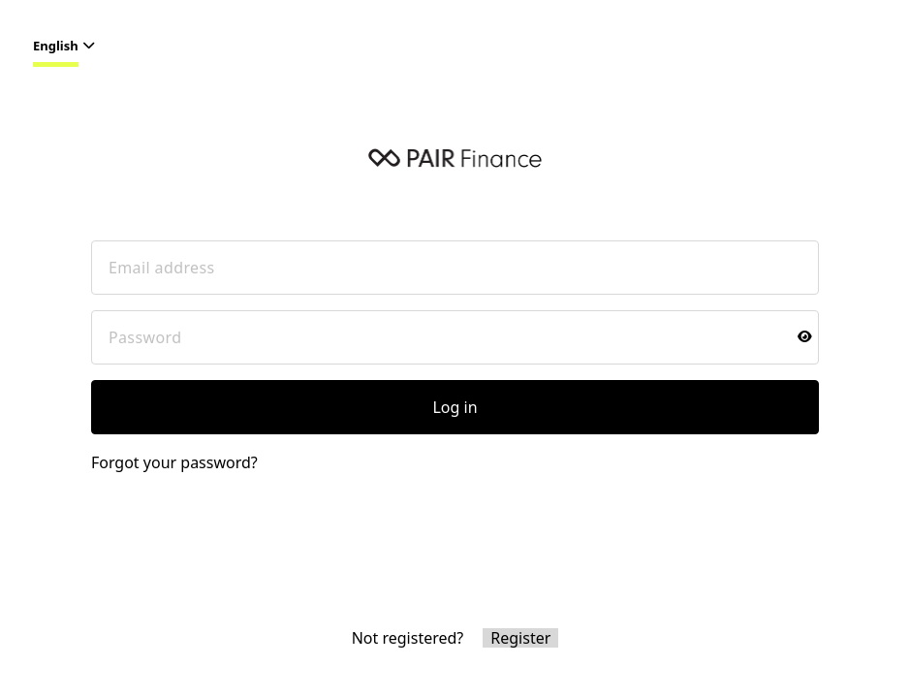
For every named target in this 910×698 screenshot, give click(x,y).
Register (520, 638)
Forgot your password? (174, 462)
